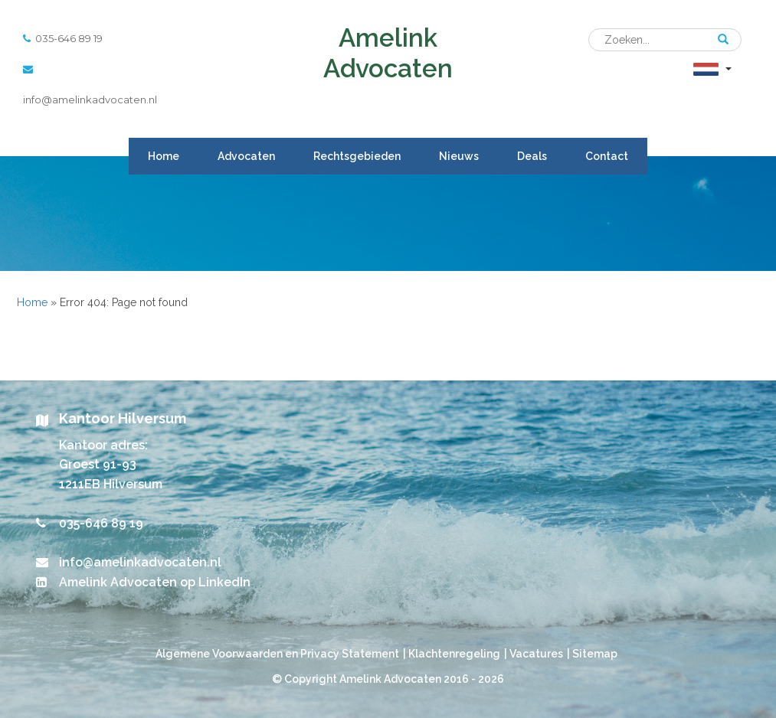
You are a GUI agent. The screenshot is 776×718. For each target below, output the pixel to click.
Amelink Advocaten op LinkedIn (154, 582)
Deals (532, 156)
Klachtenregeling (454, 654)
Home (163, 156)
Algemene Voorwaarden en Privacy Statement (277, 654)
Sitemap (594, 654)
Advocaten (246, 156)
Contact (606, 156)
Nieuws (459, 156)
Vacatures (536, 654)
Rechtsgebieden (357, 156)
